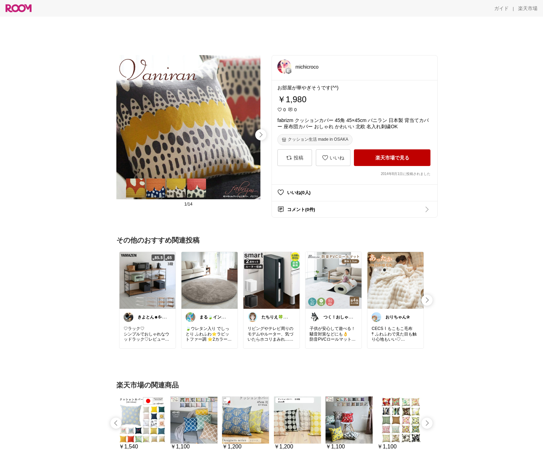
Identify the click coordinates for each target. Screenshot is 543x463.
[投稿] (294, 157)
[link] (147, 280)
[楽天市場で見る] (392, 157)
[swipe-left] (116, 423)
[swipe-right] (260, 134)
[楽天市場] (527, 8)
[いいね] (333, 157)
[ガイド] (501, 8)
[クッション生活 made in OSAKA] (315, 139)
